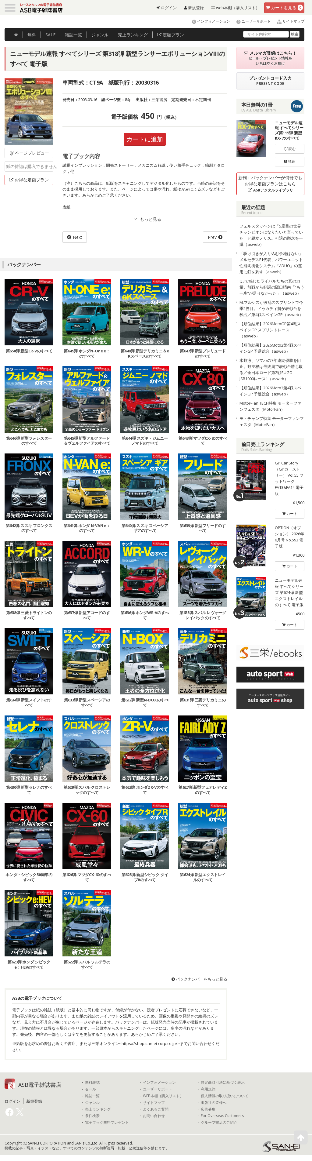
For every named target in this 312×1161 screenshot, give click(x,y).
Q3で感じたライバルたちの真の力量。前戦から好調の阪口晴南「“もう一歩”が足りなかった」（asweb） (271, 287)
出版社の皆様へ (213, 1102)
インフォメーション (208, 21)
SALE (50, 35)
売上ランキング (98, 1109)
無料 (31, 35)
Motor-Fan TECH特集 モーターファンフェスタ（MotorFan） (270, 406)
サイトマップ (288, 21)
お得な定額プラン (29, 180)
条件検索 (92, 1115)
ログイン (167, 7)
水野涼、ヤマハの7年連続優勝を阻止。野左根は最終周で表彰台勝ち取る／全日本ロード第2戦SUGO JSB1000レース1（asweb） (271, 369)
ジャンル (99, 35)
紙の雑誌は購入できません (29, 166)
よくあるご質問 (155, 1109)
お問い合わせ (154, 1115)
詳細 (289, 161)
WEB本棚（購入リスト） (163, 1096)
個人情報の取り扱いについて (224, 1096)
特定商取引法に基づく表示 (223, 1082)
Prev (212, 237)
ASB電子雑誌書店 (39, 1084)
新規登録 (194, 7)
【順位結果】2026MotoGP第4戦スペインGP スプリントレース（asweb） (270, 330)
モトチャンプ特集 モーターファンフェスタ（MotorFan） (271, 421)
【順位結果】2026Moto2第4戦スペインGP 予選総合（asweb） (270, 348)
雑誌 (73, 35)
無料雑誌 (92, 1082)
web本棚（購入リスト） (235, 7)
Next (77, 237)
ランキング (133, 35)
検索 (294, 34)
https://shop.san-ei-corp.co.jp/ (149, 1043)
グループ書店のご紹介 (219, 1122)
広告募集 (208, 1109)
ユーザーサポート (251, 21)
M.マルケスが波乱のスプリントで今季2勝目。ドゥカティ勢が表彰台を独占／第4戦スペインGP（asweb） (271, 308)
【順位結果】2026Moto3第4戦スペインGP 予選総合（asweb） (270, 391)
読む (290, 148)
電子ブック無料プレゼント (107, 1122)
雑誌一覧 (92, 1096)
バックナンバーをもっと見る (199, 979)
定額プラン (170, 35)
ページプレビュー (29, 153)
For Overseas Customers (222, 1115)
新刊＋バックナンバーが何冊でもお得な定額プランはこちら (270, 184)
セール (90, 1089)
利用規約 (208, 1089)
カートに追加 (144, 139)
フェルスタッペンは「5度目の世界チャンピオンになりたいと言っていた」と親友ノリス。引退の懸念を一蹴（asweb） (271, 235)
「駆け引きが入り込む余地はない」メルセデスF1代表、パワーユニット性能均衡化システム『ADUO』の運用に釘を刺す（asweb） (271, 263)
